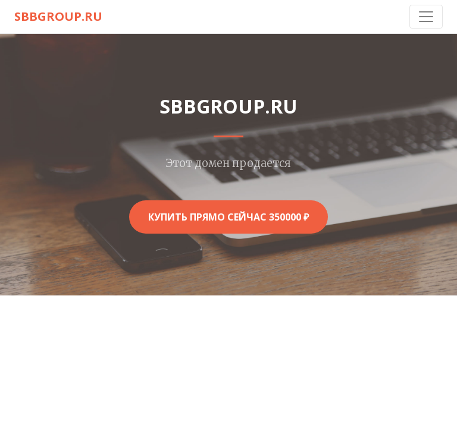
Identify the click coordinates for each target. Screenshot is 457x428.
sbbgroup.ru (58, 16)
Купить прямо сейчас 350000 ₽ (228, 217)
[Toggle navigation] (426, 17)
